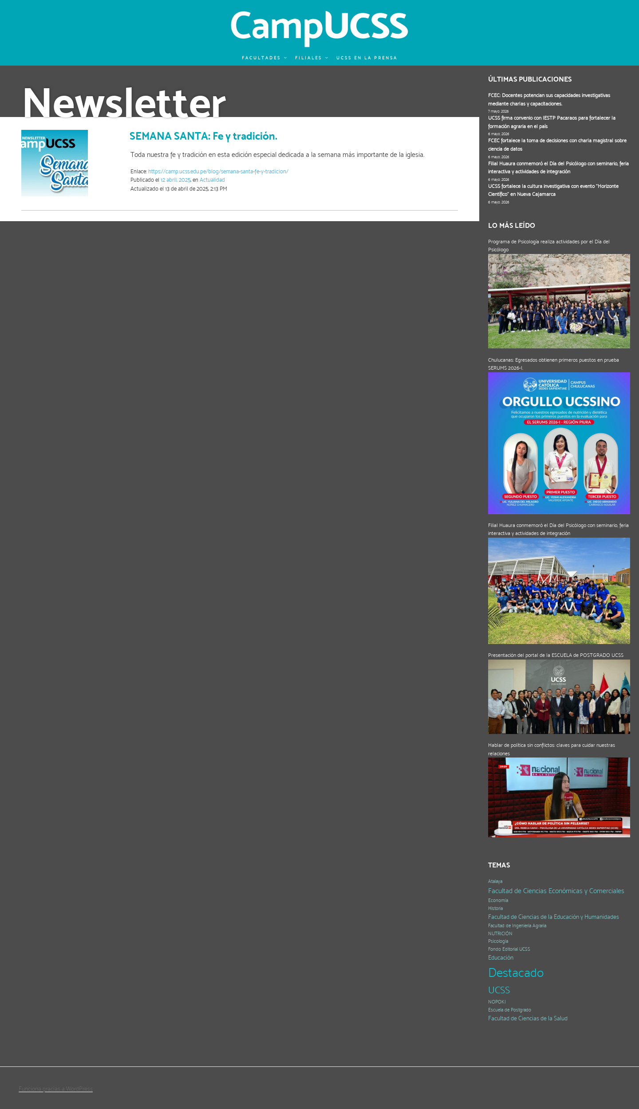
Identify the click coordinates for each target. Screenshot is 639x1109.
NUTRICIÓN (500, 934)
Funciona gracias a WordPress (56, 1088)
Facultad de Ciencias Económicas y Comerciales (556, 890)
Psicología (498, 941)
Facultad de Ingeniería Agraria (517, 926)
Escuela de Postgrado (509, 1010)
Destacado (516, 972)
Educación (500, 957)
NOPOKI (497, 1002)
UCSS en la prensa (367, 57)
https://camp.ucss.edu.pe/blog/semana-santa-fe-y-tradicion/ (218, 171)
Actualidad (212, 179)
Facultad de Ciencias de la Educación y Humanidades (553, 917)
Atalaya (495, 881)
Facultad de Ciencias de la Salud (528, 1018)
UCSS (499, 990)
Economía (498, 900)
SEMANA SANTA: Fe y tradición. (203, 135)
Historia (495, 908)
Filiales (312, 57)
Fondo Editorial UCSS (509, 949)
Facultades (265, 57)
